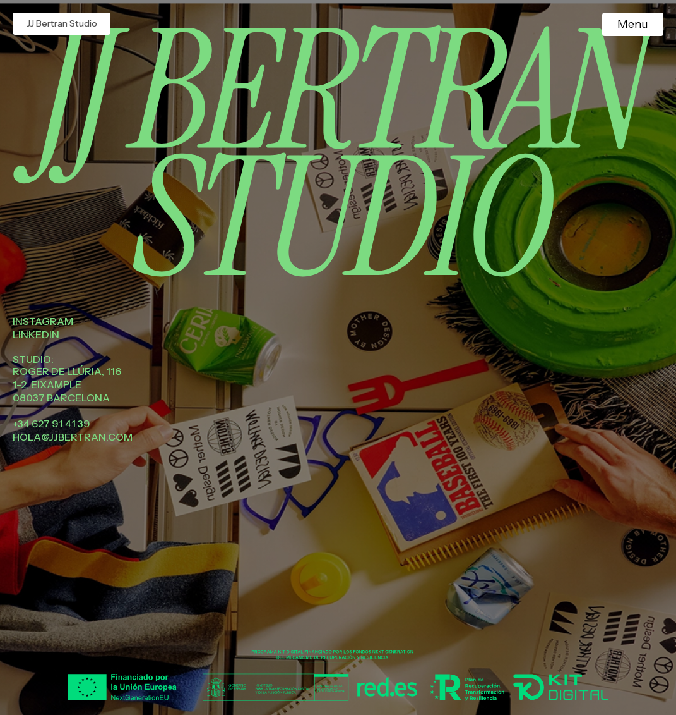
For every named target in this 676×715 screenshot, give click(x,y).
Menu (632, 24)
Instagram (43, 321)
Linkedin (36, 334)
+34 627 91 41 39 (51, 423)
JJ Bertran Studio (62, 23)
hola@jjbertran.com (73, 437)
